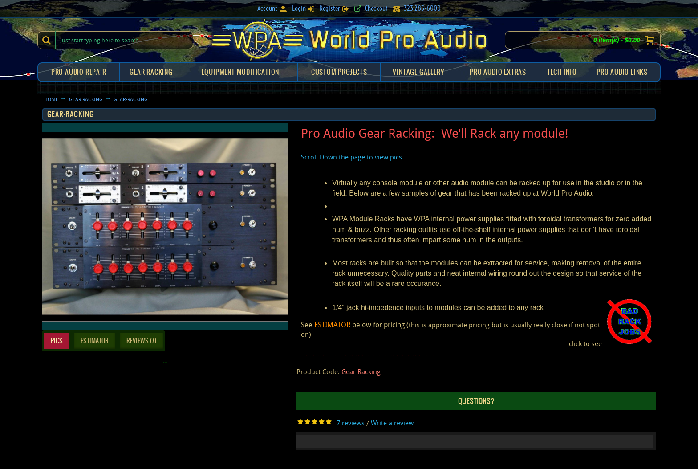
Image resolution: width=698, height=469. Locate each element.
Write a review (392, 422)
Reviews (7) (141, 341)
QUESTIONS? (476, 401)
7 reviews (351, 422)
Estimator (95, 341)
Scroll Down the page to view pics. (352, 156)
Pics (57, 341)
